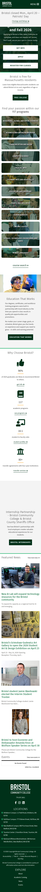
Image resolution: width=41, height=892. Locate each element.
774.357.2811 (20, 797)
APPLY (20, 57)
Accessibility (7, 856)
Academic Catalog (20, 877)
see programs (19, 413)
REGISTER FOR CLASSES (20, 65)
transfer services (19, 470)
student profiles (20, 442)
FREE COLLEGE (20, 97)
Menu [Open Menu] (34, 4)
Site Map (20, 859)
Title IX (15, 856)
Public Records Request (28, 856)
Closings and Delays (19, 21)
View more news (33, 558)
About (20, 874)
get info (20, 384)
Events (20, 885)
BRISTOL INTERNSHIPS (20, 542)
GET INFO (20, 48)
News (20, 881)
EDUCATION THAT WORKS (20, 337)
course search (20, 265)
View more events (32, 757)
